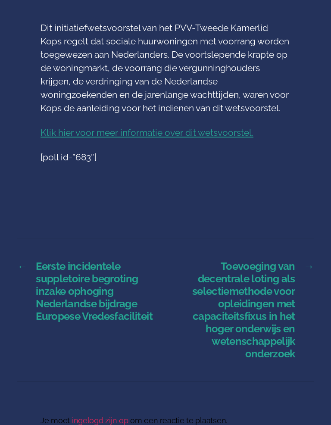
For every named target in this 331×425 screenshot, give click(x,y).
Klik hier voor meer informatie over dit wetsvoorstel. (147, 132)
